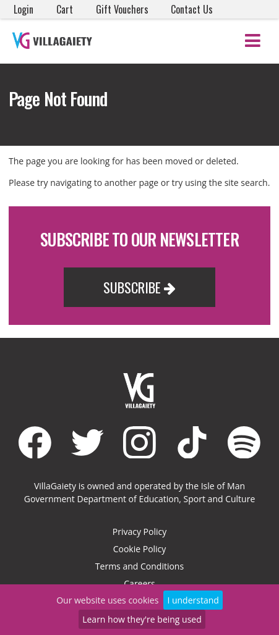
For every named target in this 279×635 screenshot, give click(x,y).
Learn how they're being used (142, 619)
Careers (139, 583)
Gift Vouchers (122, 9)
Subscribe (139, 287)
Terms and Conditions (139, 566)
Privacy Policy (139, 531)
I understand (192, 600)
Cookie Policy (139, 549)
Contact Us (192, 9)
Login (23, 9)
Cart (64, 9)
